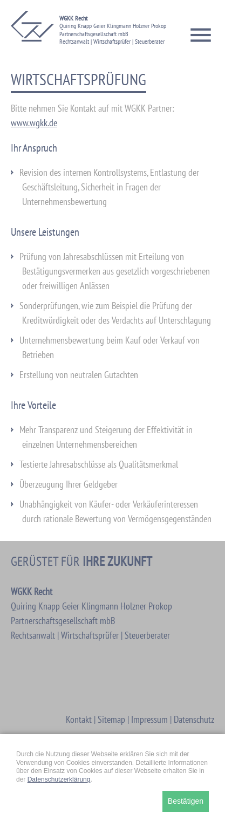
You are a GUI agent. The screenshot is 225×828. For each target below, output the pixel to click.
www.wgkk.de (34, 123)
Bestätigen (185, 801)
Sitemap (111, 719)
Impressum (149, 719)
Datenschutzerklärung (59, 779)
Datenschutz (194, 719)
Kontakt (79, 719)
